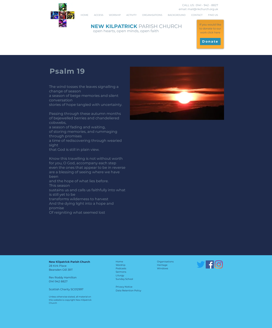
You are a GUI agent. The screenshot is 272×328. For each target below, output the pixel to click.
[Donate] (210, 41)
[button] (114, 15)
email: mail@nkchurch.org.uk (198, 9)
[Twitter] (201, 264)
